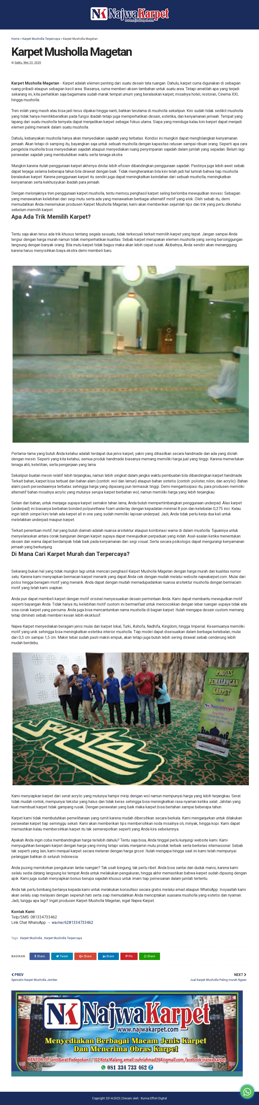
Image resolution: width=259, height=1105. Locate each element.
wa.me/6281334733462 (72, 922)
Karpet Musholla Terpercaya (41, 39)
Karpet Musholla (31, 938)
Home (15, 39)
